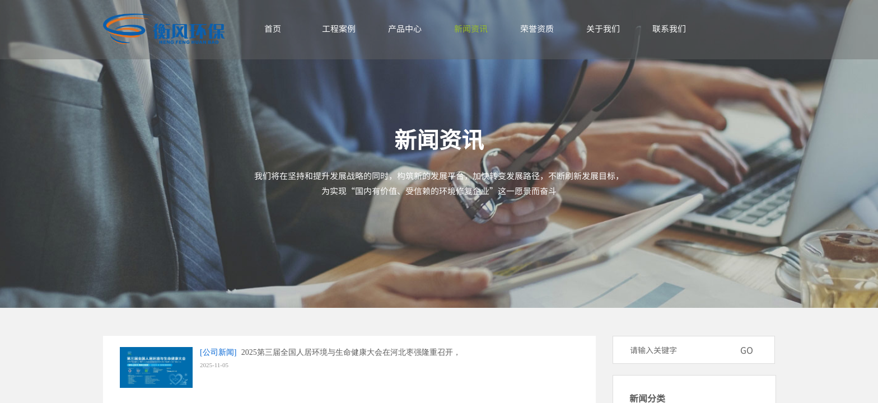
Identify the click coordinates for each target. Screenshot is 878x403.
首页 (272, 28)
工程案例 (339, 28)
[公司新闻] (218, 352)
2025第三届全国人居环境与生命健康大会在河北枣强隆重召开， (351, 352)
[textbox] (679, 350)
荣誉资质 (537, 28)
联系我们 (669, 28)
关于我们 (603, 28)
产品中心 (405, 28)
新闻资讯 (471, 28)
